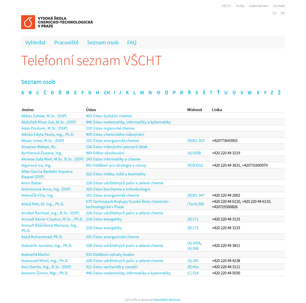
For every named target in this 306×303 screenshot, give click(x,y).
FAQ (131, 42)
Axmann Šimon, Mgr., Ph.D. (44, 273)
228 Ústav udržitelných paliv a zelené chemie (124, 182)
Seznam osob (103, 42)
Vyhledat (35, 42)
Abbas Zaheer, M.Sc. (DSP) (44, 115)
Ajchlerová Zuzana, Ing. (41, 152)
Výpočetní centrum (167, 299)
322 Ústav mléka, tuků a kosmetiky (116, 173)
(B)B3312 (195, 165)
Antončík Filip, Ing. (37, 195)
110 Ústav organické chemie (110, 128)
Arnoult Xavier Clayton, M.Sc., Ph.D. (52, 219)
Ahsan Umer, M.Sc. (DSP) (42, 140)
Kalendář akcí (258, 6)
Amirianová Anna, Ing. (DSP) (46, 189)
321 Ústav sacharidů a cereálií (112, 266)
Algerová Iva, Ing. (36, 165)
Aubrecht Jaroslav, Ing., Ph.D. (46, 245)
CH (107, 92)
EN (283, 13)
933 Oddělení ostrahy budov (110, 254)
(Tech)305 (195, 203)
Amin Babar (31, 182)
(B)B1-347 (195, 195)
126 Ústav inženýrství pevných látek (116, 146)
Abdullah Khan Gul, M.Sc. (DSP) (48, 122)
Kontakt (279, 6)
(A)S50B (194, 152)
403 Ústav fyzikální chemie (109, 115)
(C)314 (192, 273)
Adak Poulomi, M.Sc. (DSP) (44, 128)
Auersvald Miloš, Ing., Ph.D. (44, 260)
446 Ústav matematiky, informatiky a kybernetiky (128, 122)
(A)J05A (193, 242)
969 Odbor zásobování (105, 152)
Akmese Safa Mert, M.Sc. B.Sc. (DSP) (52, 159)
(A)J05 (192, 260)
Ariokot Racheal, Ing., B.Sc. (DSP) (50, 212)
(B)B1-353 (195, 140)
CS (274, 13)
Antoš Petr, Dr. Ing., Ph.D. (42, 203)
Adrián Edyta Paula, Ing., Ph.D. (47, 134)
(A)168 (192, 248)
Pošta (240, 6)
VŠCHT (226, 6)
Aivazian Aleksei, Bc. (39, 146)
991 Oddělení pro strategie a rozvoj (116, 165)
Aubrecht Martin (35, 254)
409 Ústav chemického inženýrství (115, 134)
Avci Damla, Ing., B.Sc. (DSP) (46, 266)
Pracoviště (66, 42)
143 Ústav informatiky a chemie (113, 159)
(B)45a (193, 266)
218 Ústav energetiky (104, 219)
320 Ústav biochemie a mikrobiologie (118, 189)
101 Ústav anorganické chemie (112, 140)
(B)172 (192, 219)
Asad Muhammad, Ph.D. (42, 236)
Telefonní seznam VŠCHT (91, 60)
